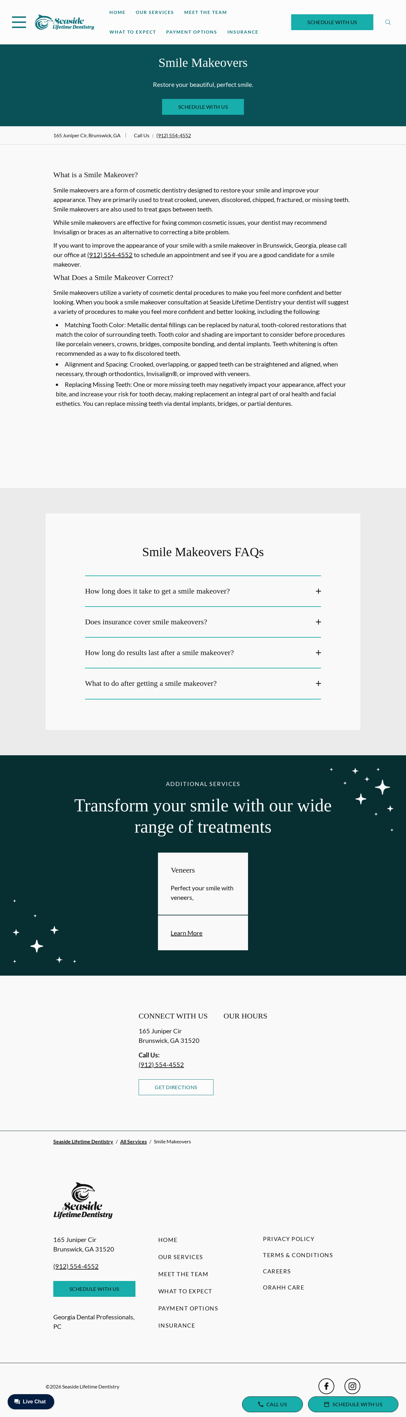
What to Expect (132, 32)
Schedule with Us (332, 22)
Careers (277, 1271)
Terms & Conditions (298, 1254)
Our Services (155, 12)
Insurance (243, 32)
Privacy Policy (288, 1238)
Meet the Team (205, 12)
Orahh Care (283, 1287)
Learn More (186, 933)
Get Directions (176, 1087)
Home (117, 12)
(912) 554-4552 (173, 135)
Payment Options (191, 32)
